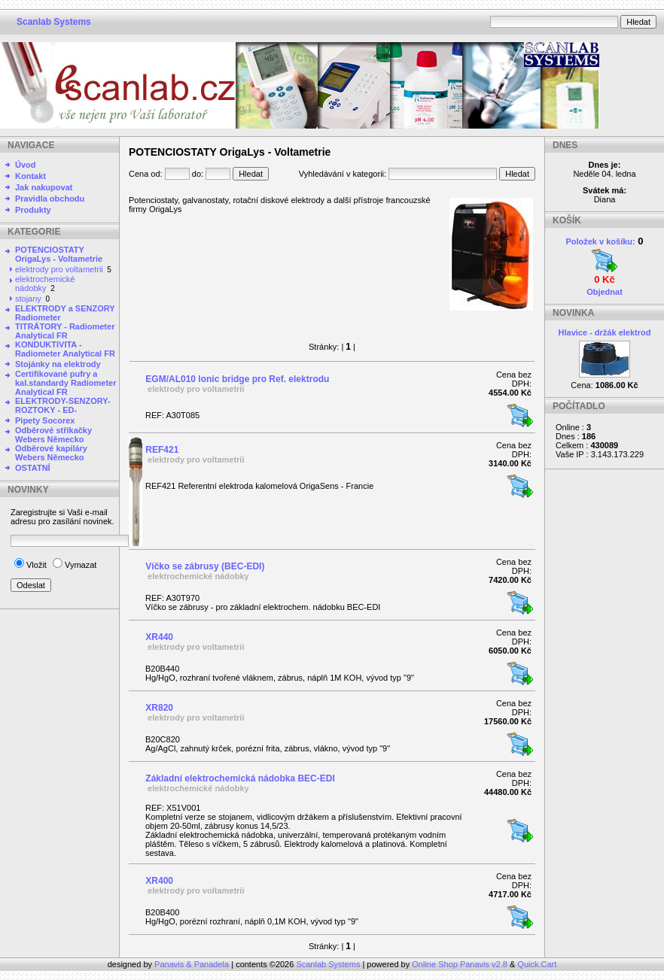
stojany (28, 298)
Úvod (25, 164)
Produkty (33, 209)
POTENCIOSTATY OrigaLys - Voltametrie (58, 254)
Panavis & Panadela (192, 964)
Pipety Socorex (45, 420)
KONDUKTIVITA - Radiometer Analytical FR (65, 349)
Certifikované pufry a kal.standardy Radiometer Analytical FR (66, 382)
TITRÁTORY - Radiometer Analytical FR (64, 331)
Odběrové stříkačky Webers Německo (53, 435)
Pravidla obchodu (49, 198)
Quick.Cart (536, 964)
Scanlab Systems (54, 22)
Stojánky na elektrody (58, 364)
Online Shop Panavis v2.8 (459, 964)
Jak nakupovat (43, 187)
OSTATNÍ (32, 467)
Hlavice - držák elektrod (605, 332)
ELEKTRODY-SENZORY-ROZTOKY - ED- (63, 405)
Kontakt (30, 176)
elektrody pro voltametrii (59, 269)
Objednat (604, 291)
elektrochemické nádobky (45, 284)
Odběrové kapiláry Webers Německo (51, 453)
